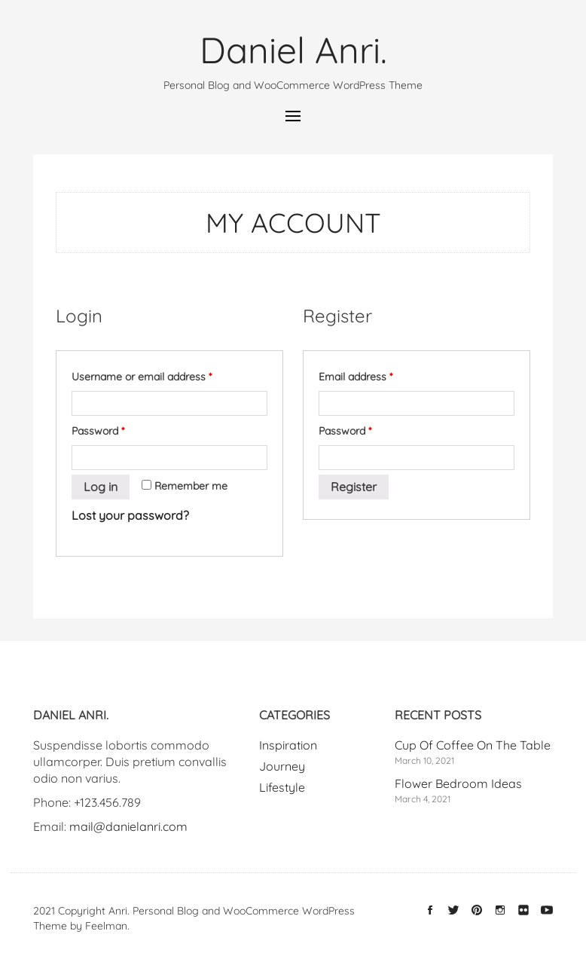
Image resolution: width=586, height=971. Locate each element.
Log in (101, 486)
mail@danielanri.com (128, 826)
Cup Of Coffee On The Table (473, 745)
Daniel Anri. (293, 49)
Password (98, 431)
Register (354, 486)
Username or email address (142, 376)
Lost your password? (130, 515)
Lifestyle (282, 787)
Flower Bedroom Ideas (458, 783)
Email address (355, 376)
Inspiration (288, 745)
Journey (282, 766)
